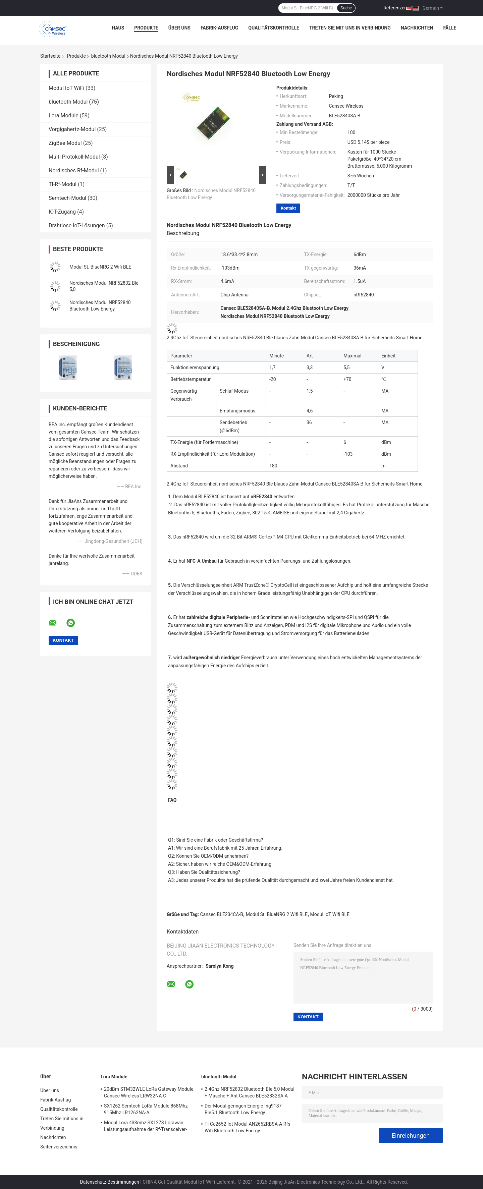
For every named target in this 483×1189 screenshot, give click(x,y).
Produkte (146, 28)
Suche (346, 8)
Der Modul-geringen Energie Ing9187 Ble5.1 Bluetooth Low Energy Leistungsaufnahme (243, 1110)
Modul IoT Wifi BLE (330, 914)
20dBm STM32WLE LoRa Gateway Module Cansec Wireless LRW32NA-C (149, 1092)
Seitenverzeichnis (58, 1146)
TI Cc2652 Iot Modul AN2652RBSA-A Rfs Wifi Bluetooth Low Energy (247, 1127)
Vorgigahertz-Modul (72, 129)
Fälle (449, 28)
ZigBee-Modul (65, 143)
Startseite (50, 56)
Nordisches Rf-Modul (74, 170)
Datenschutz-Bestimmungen (109, 1182)
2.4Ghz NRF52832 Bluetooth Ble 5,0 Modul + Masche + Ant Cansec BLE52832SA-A (249, 1092)
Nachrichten (417, 28)
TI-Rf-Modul (62, 184)
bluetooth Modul (108, 56)
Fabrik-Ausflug (219, 28)
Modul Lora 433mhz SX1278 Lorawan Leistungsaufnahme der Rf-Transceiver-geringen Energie (145, 1127)
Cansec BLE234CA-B (222, 914)
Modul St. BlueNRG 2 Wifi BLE (100, 267)
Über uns (179, 28)
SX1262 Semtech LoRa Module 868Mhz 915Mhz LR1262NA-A (146, 1109)
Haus (118, 28)
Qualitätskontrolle (273, 28)
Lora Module (63, 115)
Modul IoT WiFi (66, 88)
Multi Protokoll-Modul (74, 157)
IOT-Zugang (62, 212)
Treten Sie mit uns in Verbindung (350, 28)
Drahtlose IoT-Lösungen (77, 225)
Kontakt (288, 208)
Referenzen (395, 7)
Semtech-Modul (67, 198)
